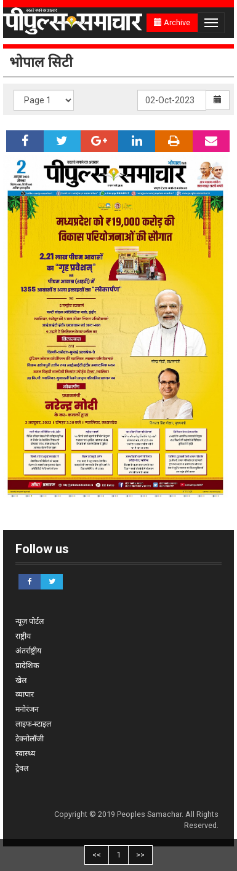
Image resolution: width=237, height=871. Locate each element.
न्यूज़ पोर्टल (29, 621)
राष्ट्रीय (23, 635)
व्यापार (24, 694)
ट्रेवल (21, 768)
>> (140, 854)
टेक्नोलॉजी (29, 738)
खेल (20, 680)
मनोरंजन (27, 709)
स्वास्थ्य (25, 753)
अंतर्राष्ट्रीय (28, 650)
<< (96, 854)
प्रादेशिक (27, 665)
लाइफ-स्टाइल (33, 723)
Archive (172, 22)
